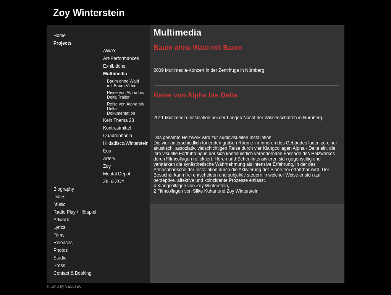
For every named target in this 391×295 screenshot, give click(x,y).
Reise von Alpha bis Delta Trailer (125, 94)
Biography (63, 189)
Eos (107, 151)
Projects (62, 43)
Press (59, 265)
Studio (59, 258)
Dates (59, 196)
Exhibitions (114, 66)
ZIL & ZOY (113, 181)
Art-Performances (121, 58)
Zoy (107, 166)
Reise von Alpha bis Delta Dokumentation (125, 108)
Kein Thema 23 (118, 120)
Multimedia (115, 73)
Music (59, 204)
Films (59, 235)
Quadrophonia (117, 135)
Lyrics (59, 227)
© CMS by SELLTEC (64, 286)
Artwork (61, 219)
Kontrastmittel (117, 128)
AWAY (109, 50)
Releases (63, 242)
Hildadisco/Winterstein (126, 143)
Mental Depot (116, 174)
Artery (109, 158)
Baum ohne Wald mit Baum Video (123, 83)
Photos (60, 250)
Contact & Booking (72, 273)
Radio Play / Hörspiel (74, 212)
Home (59, 35)
